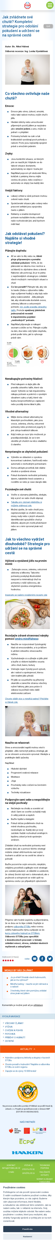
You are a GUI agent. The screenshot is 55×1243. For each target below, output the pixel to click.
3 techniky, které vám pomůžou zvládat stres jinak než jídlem (28, 992)
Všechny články (14, 1023)
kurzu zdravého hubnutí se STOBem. (22, 933)
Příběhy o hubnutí (15, 1037)
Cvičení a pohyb (14, 1030)
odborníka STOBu (22, 926)
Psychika (10, 1034)
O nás (11, 1172)
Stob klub (27, 5)
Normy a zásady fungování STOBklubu (45, 1182)
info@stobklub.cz (11, 1168)
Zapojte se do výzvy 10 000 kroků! (20, 1071)
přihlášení (38, 1005)
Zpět (48, 26)
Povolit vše (27, 1229)
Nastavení (27, 1236)
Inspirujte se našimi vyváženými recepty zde (26, 595)
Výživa (8, 1027)
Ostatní (9, 1041)
